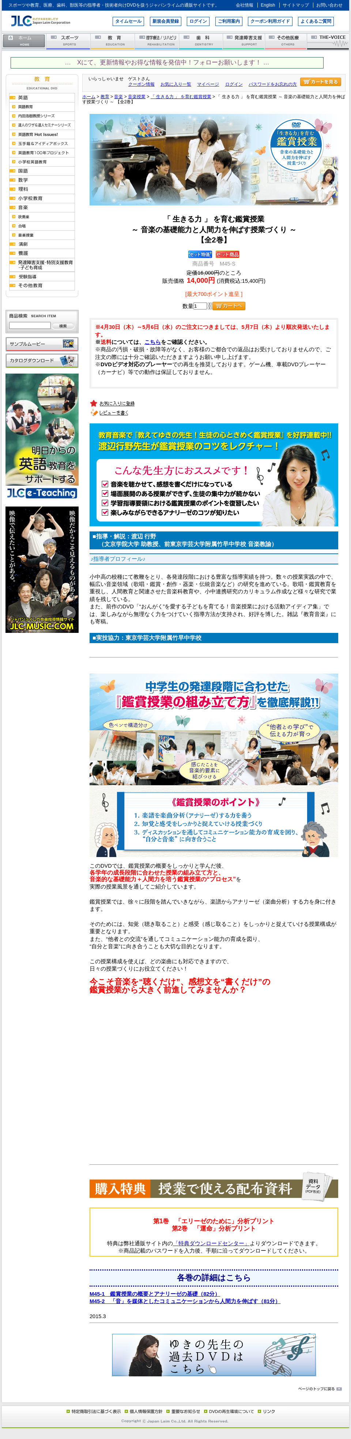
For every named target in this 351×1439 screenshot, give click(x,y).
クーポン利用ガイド (270, 21)
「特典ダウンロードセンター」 (211, 1243)
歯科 (201, 41)
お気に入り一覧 (176, 84)
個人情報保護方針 (142, 1411)
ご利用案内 (229, 21)
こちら (152, 342)
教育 (113, 41)
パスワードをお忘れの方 (273, 84)
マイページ (208, 84)
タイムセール (128, 21)
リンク (265, 1411)
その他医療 (286, 41)
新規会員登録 (165, 21)
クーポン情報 (141, 84)
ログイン (198, 21)
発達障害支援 (244, 41)
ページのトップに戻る (175, 1389)
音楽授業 (137, 96)
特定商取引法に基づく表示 (93, 1411)
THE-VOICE (328, 41)
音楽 (118, 96)
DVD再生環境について (229, 1411)
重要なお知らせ (182, 1411)
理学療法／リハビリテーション (157, 41)
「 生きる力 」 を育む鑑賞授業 (181, 96)
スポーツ (68, 41)
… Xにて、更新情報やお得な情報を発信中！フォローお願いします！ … (167, 62)
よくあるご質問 (316, 21)
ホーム (24, 41)
